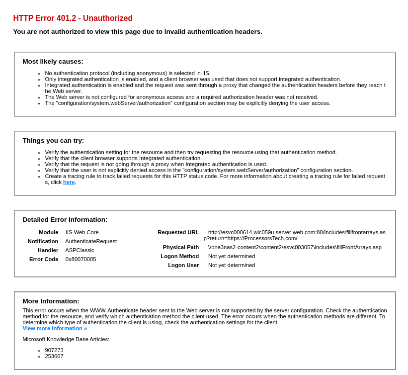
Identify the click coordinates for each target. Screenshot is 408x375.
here (69, 182)
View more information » (54, 328)
